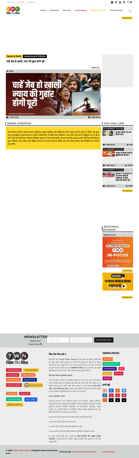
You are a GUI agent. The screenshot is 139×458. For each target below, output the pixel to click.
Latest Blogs (81, 10)
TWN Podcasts (13, 380)
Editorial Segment (110, 228)
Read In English (14, 385)
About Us (11, 2)
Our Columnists (14, 399)
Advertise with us (15, 405)
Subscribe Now (103, 340)
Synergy (107, 373)
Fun (121, 369)
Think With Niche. (22, 450)
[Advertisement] (72, 33)
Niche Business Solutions (84, 452)
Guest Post (21, 2)
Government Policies (35, 56)
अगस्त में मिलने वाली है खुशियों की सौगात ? (124, 154)
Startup (119, 373)
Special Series (29, 380)
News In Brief (14, 56)
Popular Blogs (28, 375)
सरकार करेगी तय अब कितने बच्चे (123, 133)
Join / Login (30, 399)
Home (43, 10)
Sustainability (109, 369)
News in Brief (98, 10)
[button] (130, 10)
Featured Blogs (31, 370)
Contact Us (11, 393)
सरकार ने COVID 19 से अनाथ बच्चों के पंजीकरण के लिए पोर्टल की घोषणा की (124, 176)
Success (67, 10)
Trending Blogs (14, 370)
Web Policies (31, 2)
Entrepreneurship (111, 364)
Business (54, 10)
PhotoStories (116, 10)
